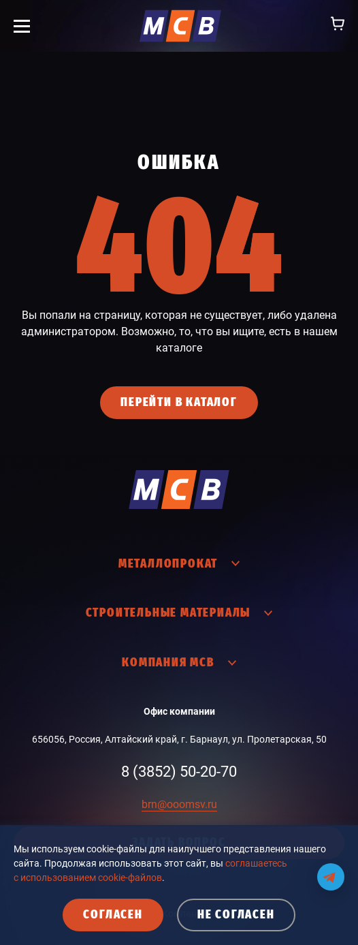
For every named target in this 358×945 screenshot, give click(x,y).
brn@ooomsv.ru (179, 804)
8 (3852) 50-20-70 (179, 771)
